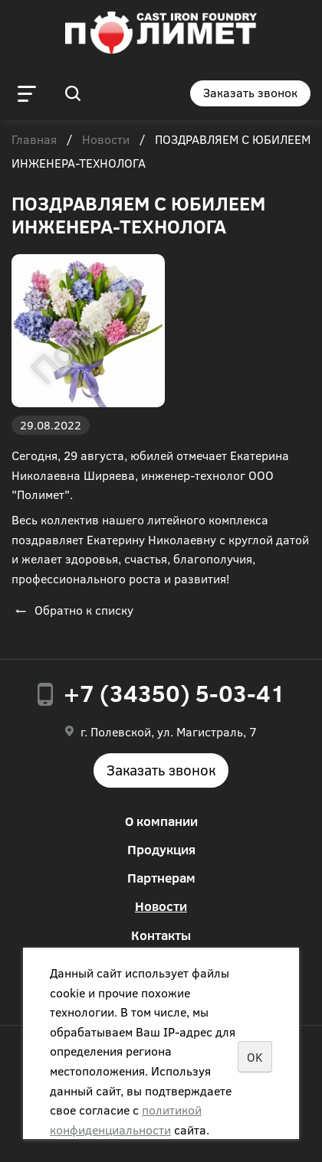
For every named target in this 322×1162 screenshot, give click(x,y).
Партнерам (161, 877)
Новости (106, 140)
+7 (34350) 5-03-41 (174, 692)
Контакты (161, 935)
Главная (34, 140)
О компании (161, 821)
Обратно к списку (72, 610)
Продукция (161, 849)
